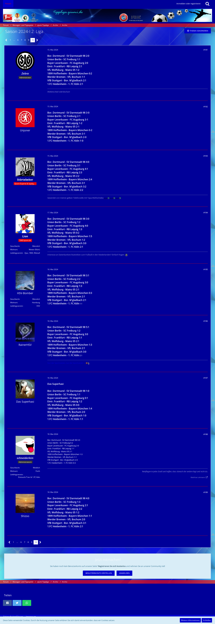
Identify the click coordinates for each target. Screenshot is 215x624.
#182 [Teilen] (205, 106)
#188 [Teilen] (205, 434)
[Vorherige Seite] (6, 40)
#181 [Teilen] (205, 49)
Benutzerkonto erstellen (99, 573)
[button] (7, 603)
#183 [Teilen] (205, 155)
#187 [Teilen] (205, 377)
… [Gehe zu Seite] (14, 40)
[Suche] (207, 3)
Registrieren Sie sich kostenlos (112, 566)
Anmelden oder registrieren (188, 3)
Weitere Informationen (190, 620)
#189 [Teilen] (205, 492)
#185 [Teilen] (205, 269)
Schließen (207, 620)
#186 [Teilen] (205, 321)
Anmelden (124, 573)
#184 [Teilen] (205, 212)
